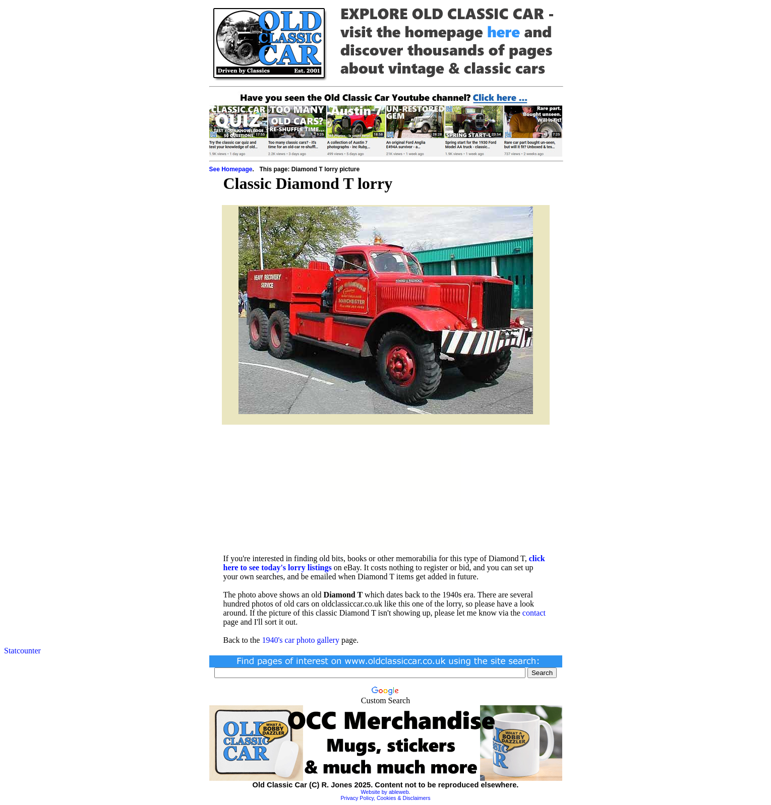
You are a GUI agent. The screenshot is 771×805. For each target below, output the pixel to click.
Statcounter (22, 650)
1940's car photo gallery (300, 640)
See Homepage (231, 169)
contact (534, 613)
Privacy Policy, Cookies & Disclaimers (385, 798)
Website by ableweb (384, 792)
